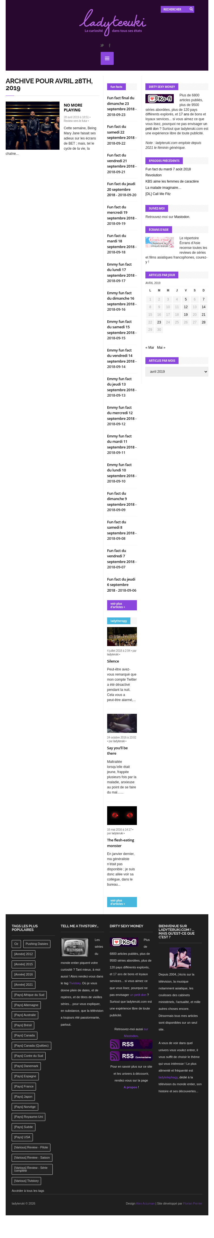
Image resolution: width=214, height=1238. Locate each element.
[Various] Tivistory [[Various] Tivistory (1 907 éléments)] (26, 1180)
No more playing (73, 107)
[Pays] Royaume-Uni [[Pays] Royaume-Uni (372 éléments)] (28, 1116)
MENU (107, 58)
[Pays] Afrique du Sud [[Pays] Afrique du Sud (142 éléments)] (29, 994)
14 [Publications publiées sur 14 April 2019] (203, 307)
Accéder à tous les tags (28, 1190)
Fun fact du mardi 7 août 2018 (168, 169)
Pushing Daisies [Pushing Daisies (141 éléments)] (37, 943)
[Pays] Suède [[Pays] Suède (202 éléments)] (23, 1127)
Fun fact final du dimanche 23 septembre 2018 (121, 103)
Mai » (161, 348)
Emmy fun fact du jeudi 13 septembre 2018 (121, 384)
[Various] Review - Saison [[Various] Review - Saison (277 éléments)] (32, 1157)
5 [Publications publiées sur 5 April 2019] (186, 299)
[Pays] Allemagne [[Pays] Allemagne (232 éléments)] (26, 1005)
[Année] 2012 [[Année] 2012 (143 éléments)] (23, 954)
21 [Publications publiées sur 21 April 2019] (203, 315)
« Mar (149, 348)
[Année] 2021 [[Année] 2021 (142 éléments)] (23, 984)
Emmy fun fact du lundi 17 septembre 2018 (121, 270)
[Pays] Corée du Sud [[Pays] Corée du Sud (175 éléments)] (28, 1055)
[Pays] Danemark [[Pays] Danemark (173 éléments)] (26, 1066)
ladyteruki (112, 654)
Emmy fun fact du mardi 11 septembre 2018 (121, 441)
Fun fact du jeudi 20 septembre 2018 (121, 189)
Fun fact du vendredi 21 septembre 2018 (121, 161)
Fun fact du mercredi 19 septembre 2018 (121, 212)
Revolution (153, 175)
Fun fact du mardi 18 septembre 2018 (121, 241)
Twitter (102, 45)
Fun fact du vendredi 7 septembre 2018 (121, 556)
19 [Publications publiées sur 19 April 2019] (186, 315)
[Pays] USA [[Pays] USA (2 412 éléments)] (22, 1137)
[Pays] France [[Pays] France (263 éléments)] (23, 1086)
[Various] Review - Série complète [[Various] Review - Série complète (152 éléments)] (30, 1169)
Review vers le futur (75, 120)
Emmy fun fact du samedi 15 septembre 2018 (121, 327)
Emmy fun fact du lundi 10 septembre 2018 (121, 470)
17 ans (184, 114)
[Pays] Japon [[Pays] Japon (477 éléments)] (23, 1096)
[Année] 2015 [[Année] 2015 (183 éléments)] (23, 964)
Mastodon (181, 217)
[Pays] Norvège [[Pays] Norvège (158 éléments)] (24, 1106)
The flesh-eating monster (120, 842)
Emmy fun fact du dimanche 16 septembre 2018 (121, 298)
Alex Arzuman (145, 1203)
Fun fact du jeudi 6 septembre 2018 (121, 585)
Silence (113, 661)
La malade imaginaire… (163, 188)
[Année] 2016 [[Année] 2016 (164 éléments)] (23, 974)
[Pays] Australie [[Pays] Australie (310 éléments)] (25, 1015)
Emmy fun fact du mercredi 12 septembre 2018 (121, 413)
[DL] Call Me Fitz (158, 194)
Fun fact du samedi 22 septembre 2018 (121, 132)
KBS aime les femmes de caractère (172, 181)
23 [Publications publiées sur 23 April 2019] (159, 322)
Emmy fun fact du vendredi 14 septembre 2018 (121, 356)
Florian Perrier (192, 1203)
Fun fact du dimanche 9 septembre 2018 (121, 499)
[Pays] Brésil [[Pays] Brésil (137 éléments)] (22, 1025)
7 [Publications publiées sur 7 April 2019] (204, 299)
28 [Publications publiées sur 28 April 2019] (203, 322)
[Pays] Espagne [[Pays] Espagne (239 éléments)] (25, 1076)
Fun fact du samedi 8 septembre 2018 (121, 527)
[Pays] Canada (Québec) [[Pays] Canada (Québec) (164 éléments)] (31, 1045)
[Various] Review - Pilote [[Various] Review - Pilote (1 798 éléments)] (31, 1147)
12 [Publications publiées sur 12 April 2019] (186, 307)
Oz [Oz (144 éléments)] (16, 943)
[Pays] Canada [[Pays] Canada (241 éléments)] (24, 1035)
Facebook (109, 45)
